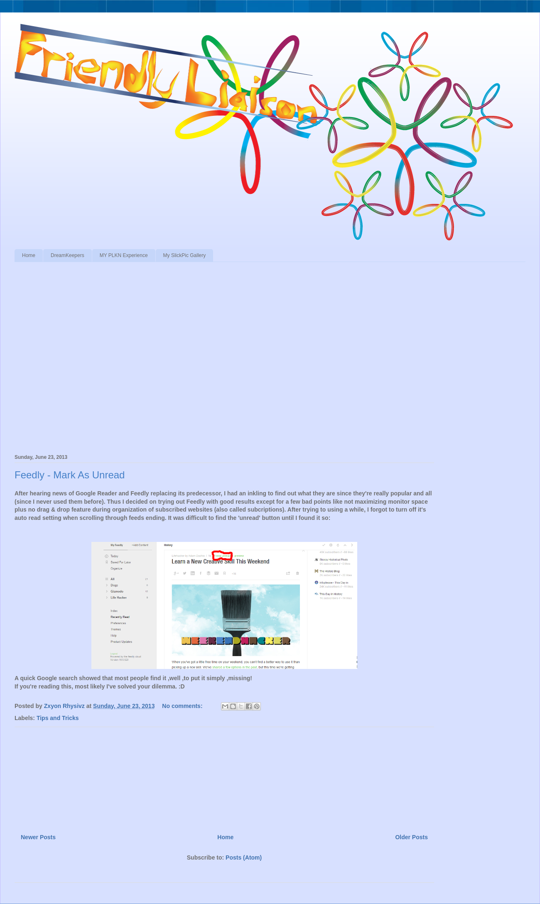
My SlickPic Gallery (184, 255)
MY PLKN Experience (124, 255)
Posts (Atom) (244, 857)
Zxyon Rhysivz (65, 706)
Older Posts (411, 837)
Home (28, 255)
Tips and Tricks (58, 718)
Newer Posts (38, 837)
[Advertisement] (224, 777)
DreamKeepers (67, 255)
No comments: (183, 706)
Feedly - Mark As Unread (70, 474)
